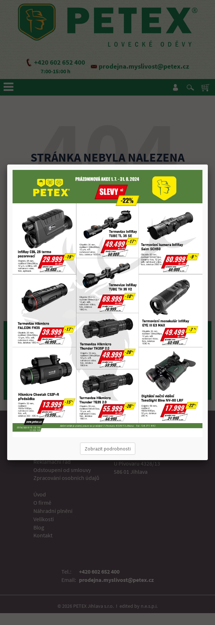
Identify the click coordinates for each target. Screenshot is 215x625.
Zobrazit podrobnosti (108, 448)
